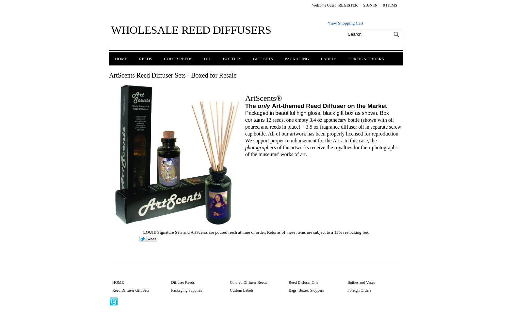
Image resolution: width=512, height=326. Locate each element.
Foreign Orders (366, 59)
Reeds (145, 59)
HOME (118, 282)
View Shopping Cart (345, 23)
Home (121, 59)
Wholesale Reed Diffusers (191, 30)
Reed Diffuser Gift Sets (130, 290)
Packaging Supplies (186, 290)
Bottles (232, 59)
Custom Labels (241, 290)
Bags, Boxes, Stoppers (306, 290)
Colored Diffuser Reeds (248, 282)
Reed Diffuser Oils (303, 282)
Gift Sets (263, 59)
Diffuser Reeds (183, 282)
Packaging (297, 59)
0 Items (390, 5)
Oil (207, 59)
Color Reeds (178, 59)
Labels (328, 59)
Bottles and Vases (361, 282)
